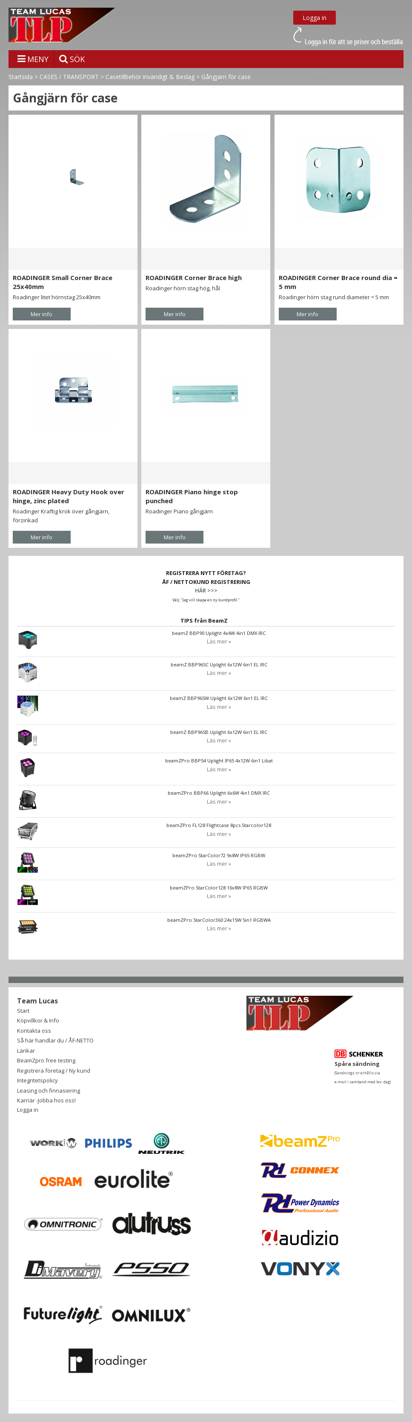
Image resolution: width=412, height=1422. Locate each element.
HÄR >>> (206, 590)
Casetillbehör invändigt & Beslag (150, 77)
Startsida (21, 77)
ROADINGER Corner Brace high (194, 277)
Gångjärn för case (226, 77)
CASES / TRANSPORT (69, 77)
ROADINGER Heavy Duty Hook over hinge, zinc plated (68, 496)
